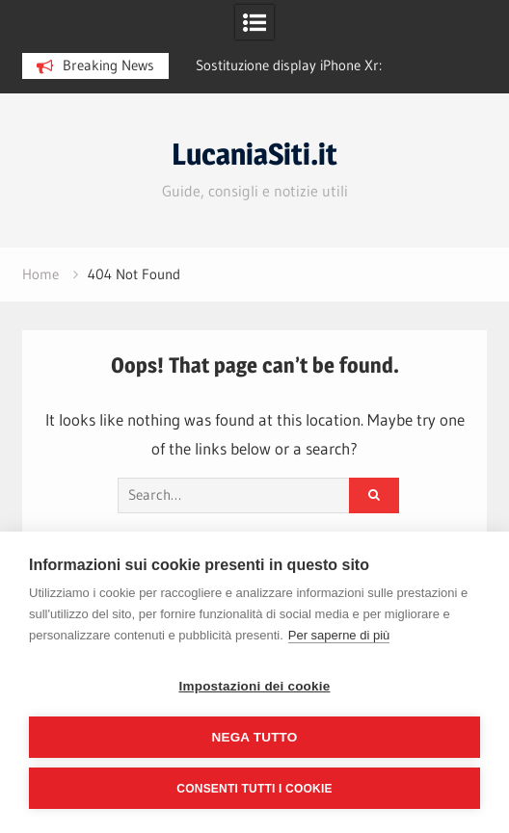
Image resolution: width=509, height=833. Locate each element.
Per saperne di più (339, 635)
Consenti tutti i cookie (254, 788)
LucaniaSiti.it (254, 154)
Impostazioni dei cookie (255, 686)
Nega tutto (255, 737)
